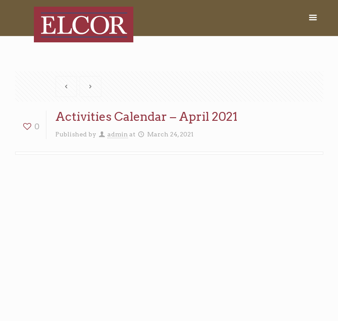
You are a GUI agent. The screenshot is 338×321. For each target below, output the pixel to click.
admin (117, 134)
